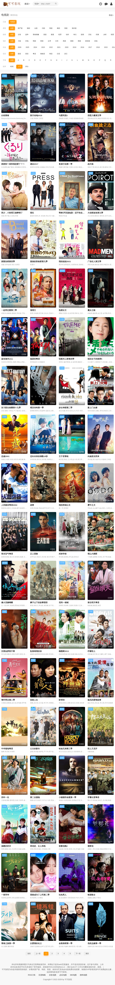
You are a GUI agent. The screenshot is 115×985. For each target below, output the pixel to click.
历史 (89, 34)
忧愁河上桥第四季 (66, 359)
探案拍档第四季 (8, 261)
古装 (19, 34)
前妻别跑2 (63, 846)
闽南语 (42, 54)
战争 (26, 34)
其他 (95, 41)
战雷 (32, 505)
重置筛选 (14, 15)
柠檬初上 (91, 651)
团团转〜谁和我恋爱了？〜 (13, 164)
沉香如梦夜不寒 (8, 651)
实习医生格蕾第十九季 (11, 407)
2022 (51, 47)
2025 (27, 47)
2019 (74, 47)
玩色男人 (63, 895)
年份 (4, 47)
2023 (43, 47)
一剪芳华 (5, 895)
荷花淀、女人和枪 (38, 846)
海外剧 (74, 28)
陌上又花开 (92, 748)
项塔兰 (33, 310)
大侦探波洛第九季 (95, 213)
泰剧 (58, 28)
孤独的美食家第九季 (39, 261)
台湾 (49, 41)
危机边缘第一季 (94, 943)
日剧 (43, 28)
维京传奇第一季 (37, 407)
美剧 (65, 28)
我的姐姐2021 (65, 261)
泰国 (71, 41)
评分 (26, 66)
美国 (64, 41)
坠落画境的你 (36, 651)
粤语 (34, 54)
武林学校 (63, 554)
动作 (67, 34)
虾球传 (62, 700)
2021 (59, 47)
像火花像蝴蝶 (7, 602)
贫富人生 (34, 700)
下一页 (78, 953)
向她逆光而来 (93, 456)
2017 (90, 47)
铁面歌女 (91, 895)
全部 (11, 28)
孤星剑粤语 (35, 359)
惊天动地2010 (36, 115)
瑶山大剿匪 (92, 554)
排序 (4, 66)
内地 (26, 41)
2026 (19, 47)
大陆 (19, 41)
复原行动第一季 (65, 164)
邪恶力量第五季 (94, 115)
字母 (4, 60)
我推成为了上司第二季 (39, 895)
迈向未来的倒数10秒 (39, 456)
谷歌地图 (52, 975)
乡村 (104, 34)
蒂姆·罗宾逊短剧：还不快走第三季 (73, 213)
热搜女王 (63, 310)
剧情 (4, 34)
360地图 (73, 975)
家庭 (52, 34)
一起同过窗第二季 (9, 310)
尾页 (87, 953)
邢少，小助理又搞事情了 (12, 213)
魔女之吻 (91, 310)
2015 (106, 47)
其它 (65, 54)
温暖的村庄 (6, 846)
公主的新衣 (35, 748)
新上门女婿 (92, 407)
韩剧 (50, 28)
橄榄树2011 (64, 651)
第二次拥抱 (35, 797)
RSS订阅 (31, 975)
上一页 (38, 953)
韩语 (50, 54)
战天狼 (90, 164)
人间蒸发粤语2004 (9, 505)
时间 (11, 66)
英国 (79, 41)
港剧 (28, 28)
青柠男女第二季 (8, 700)
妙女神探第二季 (65, 407)
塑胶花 (90, 846)
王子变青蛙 (63, 456)
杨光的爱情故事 (94, 700)
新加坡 (87, 41)
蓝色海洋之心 (7, 359)
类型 (4, 28)
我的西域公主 (64, 505)
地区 (4, 41)
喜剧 (45, 34)
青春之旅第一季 (8, 943)
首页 (29, 953)
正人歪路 (34, 554)
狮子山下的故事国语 (39, 602)
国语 (19, 54)
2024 (35, 47)
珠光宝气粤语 (7, 554)
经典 (97, 34)
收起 (111, 15)
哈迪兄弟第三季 (65, 748)
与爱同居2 (63, 115)
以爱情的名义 (36, 943)
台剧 (35, 28)
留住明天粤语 (93, 602)
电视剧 (12, 22)
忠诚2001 (5, 456)
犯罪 (60, 34)
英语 (26, 54)
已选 (4, 22)
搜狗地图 (83, 975)
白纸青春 (5, 115)
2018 (82, 47)
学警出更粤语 (93, 797)
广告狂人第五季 (94, 261)
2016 (98, 47)
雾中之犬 (91, 505)
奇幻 (74, 34)
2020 (66, 47)
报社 (32, 213)
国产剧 (20, 28)
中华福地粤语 (7, 748)
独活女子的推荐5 (95, 359)
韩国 (34, 41)
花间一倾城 (63, 602)
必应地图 (63, 975)
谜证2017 (34, 164)
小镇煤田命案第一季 (67, 797)
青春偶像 (36, 34)
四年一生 (5, 797)
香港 (41, 41)
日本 (56, 41)
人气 (19, 66)
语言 (4, 54)
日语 (58, 54)
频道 (27, 4)
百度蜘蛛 (42, 975)
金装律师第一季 (65, 943)
